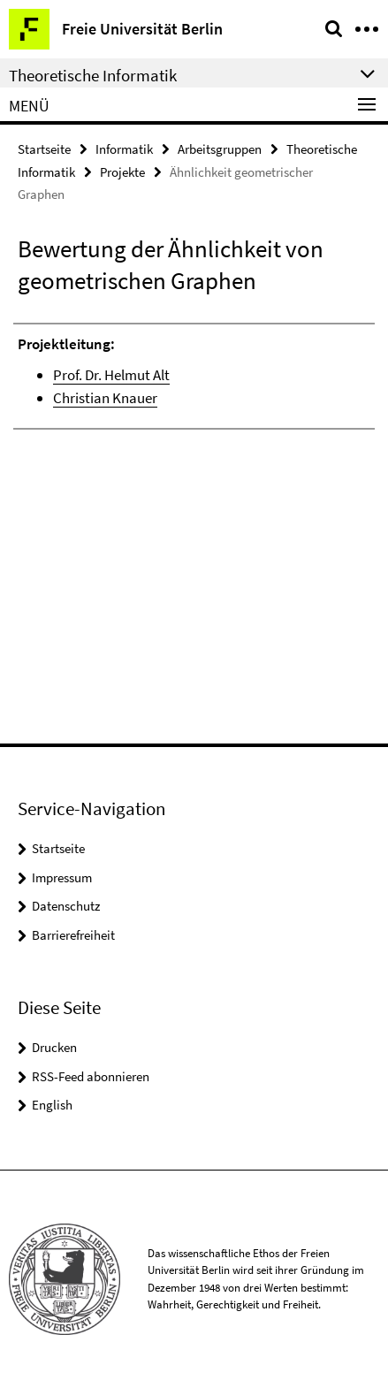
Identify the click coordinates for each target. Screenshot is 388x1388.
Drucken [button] (54, 1047)
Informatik (124, 149)
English (52, 1104)
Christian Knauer (105, 398)
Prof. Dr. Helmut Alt (111, 375)
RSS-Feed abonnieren (90, 1076)
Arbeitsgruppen (220, 149)
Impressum (62, 877)
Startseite (44, 149)
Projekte (122, 172)
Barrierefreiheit (73, 935)
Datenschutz (66, 905)
